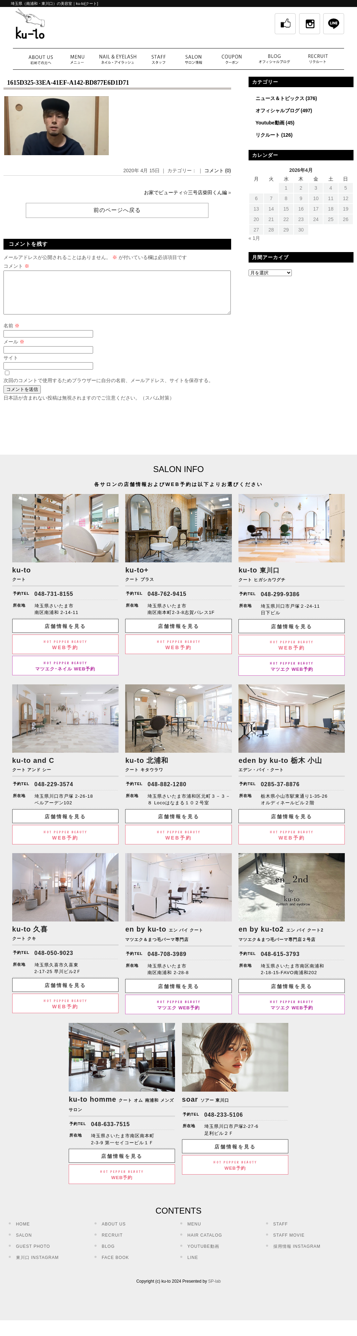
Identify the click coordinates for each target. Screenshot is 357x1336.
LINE (193, 1265)
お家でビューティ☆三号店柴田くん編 (185, 192)
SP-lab (214, 1289)
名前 (11, 334)
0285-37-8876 (280, 793)
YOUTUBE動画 (203, 1254)
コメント (16, 266)
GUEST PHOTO (33, 1254)
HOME (23, 1232)
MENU (194, 1232)
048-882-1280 (167, 793)
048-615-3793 (280, 962)
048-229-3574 (54, 793)
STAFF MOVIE (289, 1243)
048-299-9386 (280, 603)
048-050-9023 (54, 961)
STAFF (280, 1232)
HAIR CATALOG (205, 1243)
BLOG (108, 1254)
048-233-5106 (223, 1123)
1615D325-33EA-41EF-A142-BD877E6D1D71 (68, 82)
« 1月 (254, 238)
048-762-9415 (167, 602)
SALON (24, 1243)
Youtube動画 (270, 123)
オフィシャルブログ (277, 110)
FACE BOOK (115, 1265)
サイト (10, 366)
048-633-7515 (110, 1133)
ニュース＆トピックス (280, 98)
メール (13, 350)
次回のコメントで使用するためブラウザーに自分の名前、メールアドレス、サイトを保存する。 (108, 389)
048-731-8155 (54, 602)
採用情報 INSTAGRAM (297, 1254)
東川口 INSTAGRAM (37, 1265)
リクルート (268, 135)
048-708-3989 (167, 962)
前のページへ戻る (117, 210)
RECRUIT (112, 1243)
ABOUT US (114, 1232)
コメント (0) (217, 170)
